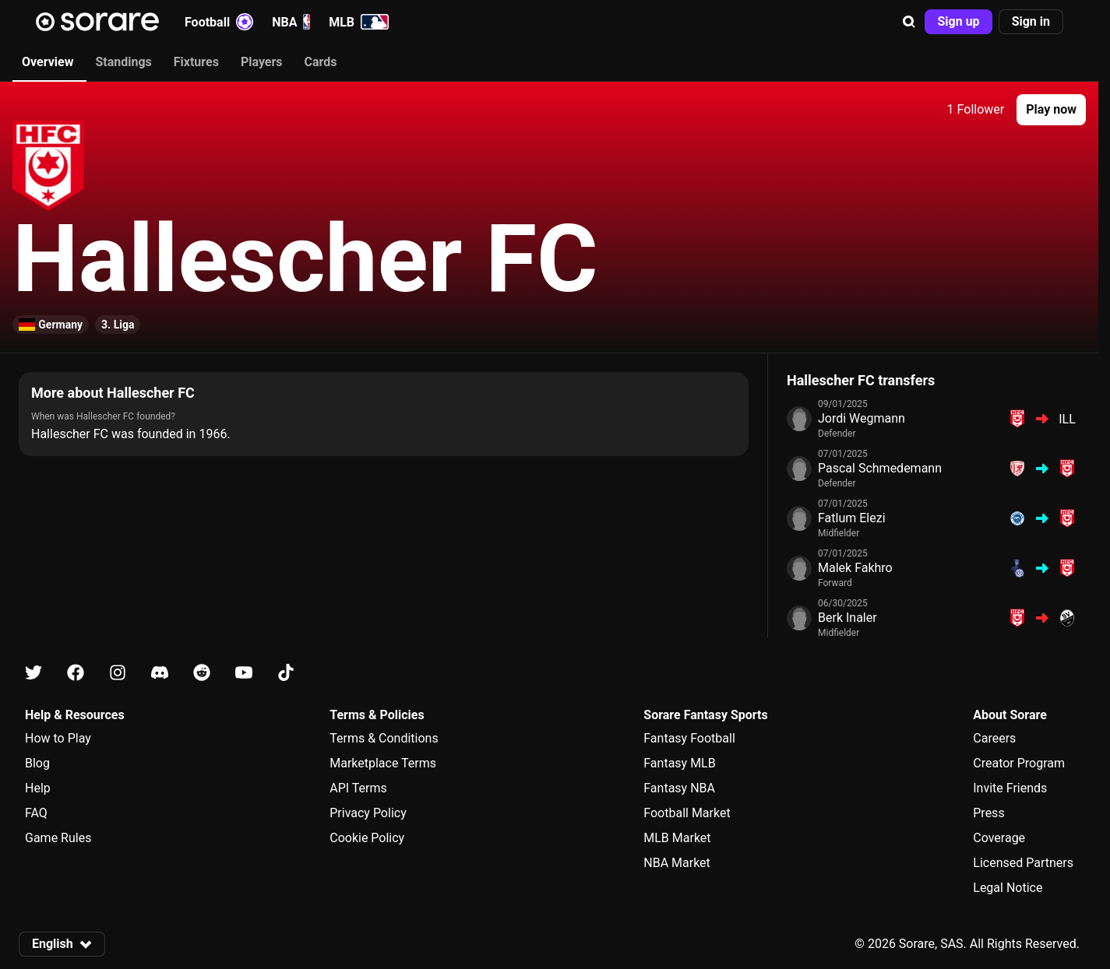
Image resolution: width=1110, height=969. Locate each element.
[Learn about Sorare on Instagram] (117, 673)
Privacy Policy (368, 813)
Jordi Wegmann (861, 418)
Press (988, 813)
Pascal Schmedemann (880, 468)
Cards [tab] (321, 61)
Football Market (686, 813)
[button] (909, 21)
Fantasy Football (689, 738)
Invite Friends (1010, 788)
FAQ (36, 813)
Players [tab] (262, 61)
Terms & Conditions (384, 738)
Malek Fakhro (855, 567)
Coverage (999, 837)
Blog (37, 763)
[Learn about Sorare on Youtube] (244, 673)
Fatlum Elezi (852, 518)
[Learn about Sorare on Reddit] (202, 673)
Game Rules (58, 837)
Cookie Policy (366, 837)
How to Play (58, 738)
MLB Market (676, 837)
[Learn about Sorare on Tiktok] (286, 673)
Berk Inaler (847, 617)
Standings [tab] (123, 61)
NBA (291, 22)
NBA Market (676, 862)
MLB (359, 22)
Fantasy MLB (679, 763)
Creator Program (1019, 763)
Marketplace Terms (382, 763)
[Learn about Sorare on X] (33, 673)
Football (219, 21)
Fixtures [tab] (196, 61)
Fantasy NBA (679, 788)
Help (38, 788)
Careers (994, 738)
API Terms (358, 788)
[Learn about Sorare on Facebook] (75, 673)
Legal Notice (1007, 887)
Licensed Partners (1023, 862)
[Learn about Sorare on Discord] (159, 673)
